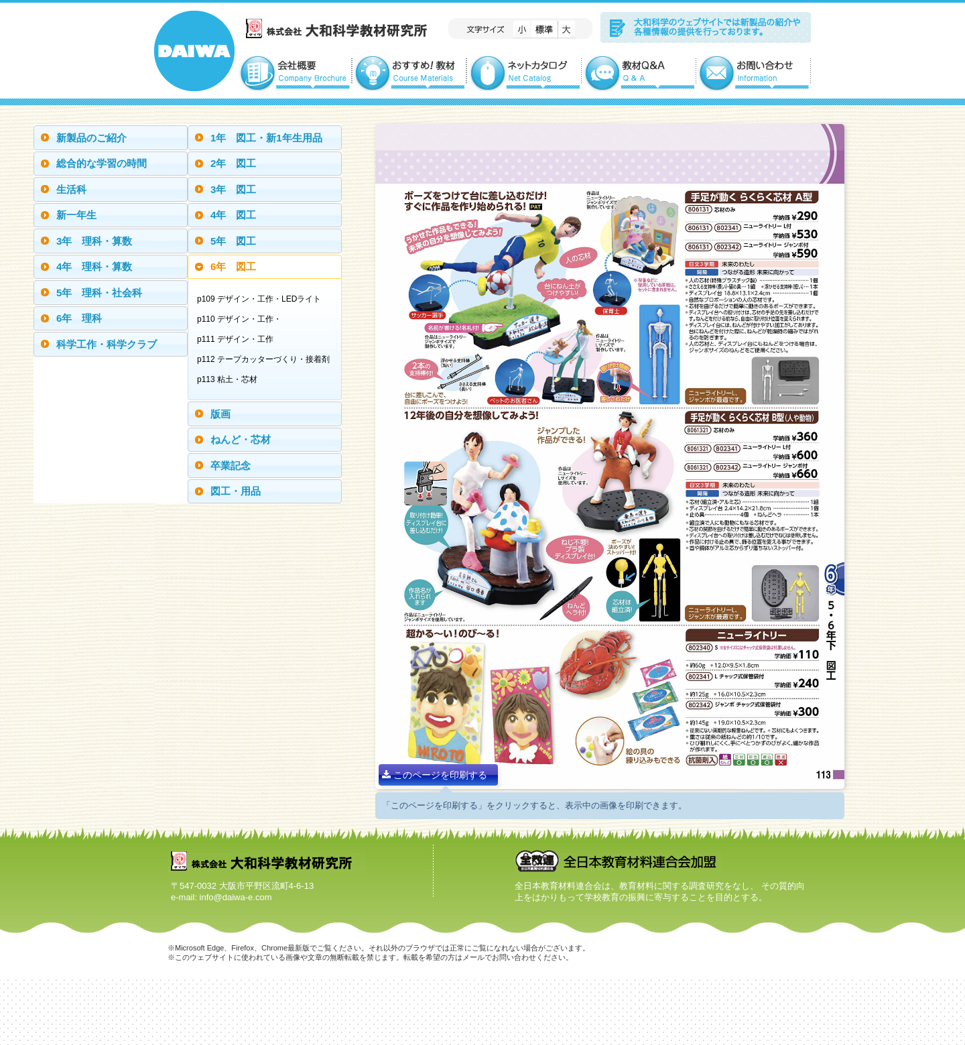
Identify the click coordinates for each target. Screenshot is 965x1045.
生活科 (71, 189)
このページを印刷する (434, 775)
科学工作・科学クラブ (106, 344)
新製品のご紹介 (91, 137)
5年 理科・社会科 (99, 292)
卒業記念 (230, 465)
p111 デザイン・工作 (238, 339)
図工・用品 (235, 491)
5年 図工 (233, 241)
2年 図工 (233, 163)
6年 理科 (79, 318)
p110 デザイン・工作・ (242, 319)
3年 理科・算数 (94, 241)
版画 (220, 414)
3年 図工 (233, 189)
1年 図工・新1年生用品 (266, 137)
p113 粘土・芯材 (230, 379)
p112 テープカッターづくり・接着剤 (267, 359)
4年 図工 (233, 215)
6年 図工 (233, 266)
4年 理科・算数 (94, 266)
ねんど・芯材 (240, 439)
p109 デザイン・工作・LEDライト (262, 299)
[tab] (111, 137)
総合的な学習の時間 (101, 163)
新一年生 (76, 215)
